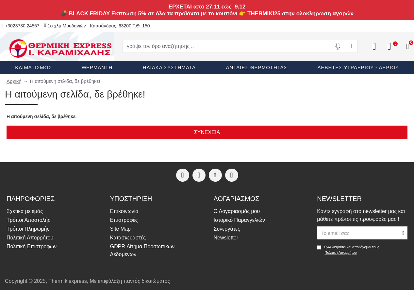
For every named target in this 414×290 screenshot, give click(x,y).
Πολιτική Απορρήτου (340, 252)
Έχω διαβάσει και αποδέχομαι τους (348, 250)
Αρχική (14, 81)
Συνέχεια (207, 132)
